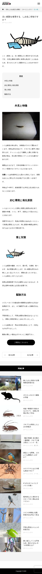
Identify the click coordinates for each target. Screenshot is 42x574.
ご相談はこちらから (21, 342)
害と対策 (7, 90)
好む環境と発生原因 (11, 85)
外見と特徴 (8, 81)
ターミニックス (7, 22)
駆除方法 (7, 94)
